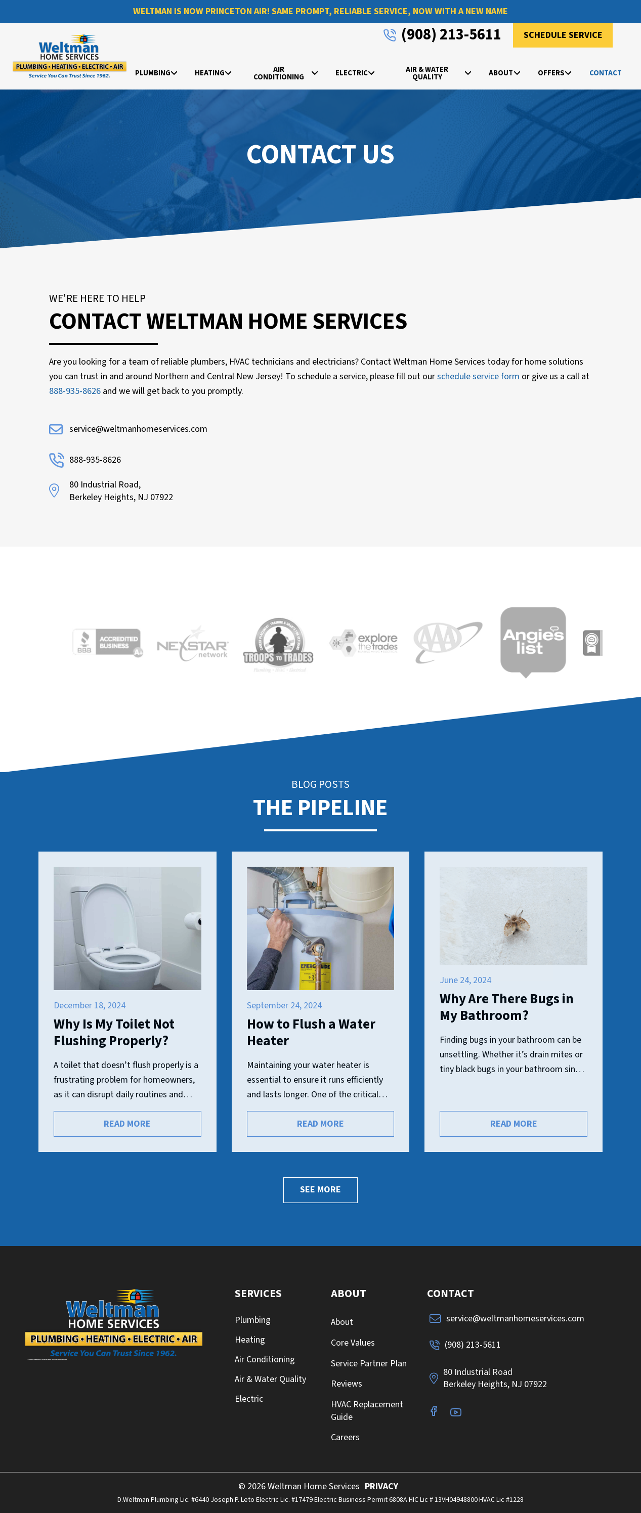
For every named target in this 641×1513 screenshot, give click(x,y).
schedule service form (478, 376)
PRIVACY (381, 1486)
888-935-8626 (75, 391)
